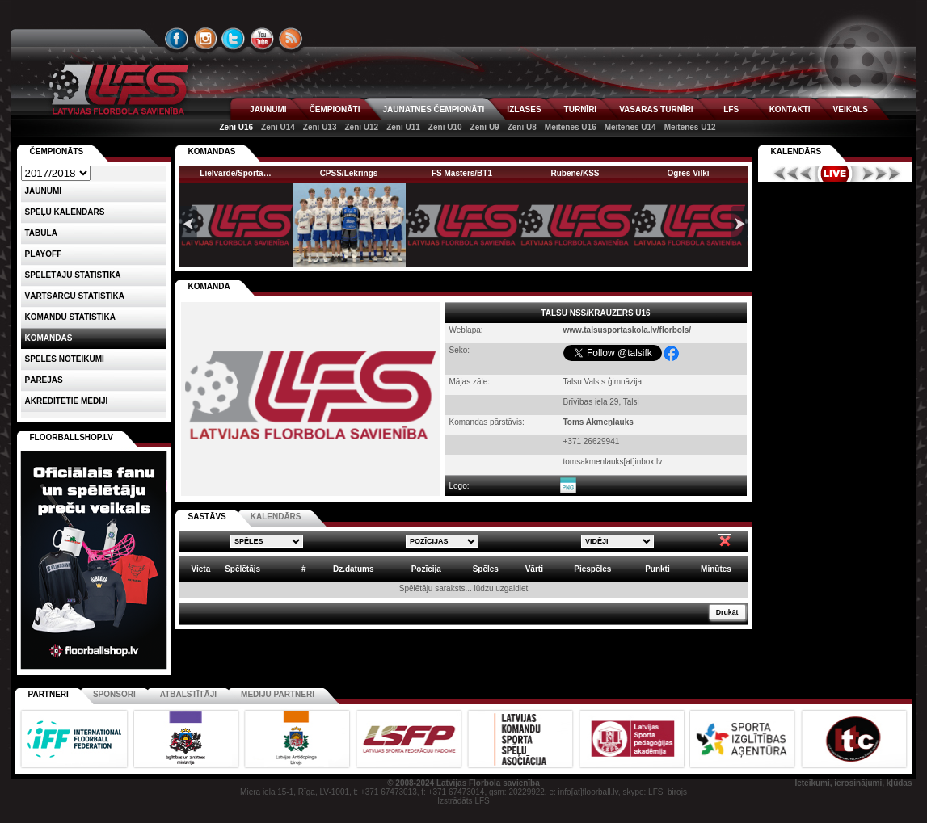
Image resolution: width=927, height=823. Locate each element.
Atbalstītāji (188, 694)
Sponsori (114, 694)
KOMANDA (209, 286)
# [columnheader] (303, 569)
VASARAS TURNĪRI (656, 109)
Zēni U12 (361, 127)
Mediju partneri (277, 694)
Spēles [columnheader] (486, 569)
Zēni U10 (445, 127)
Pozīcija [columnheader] (426, 569)
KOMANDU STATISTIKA (70, 317)
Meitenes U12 (690, 127)
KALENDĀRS (276, 516)
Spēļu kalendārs (65, 212)
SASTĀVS (207, 516)
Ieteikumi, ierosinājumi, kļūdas (853, 783)
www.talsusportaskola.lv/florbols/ (627, 329)
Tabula (41, 233)
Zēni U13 (320, 127)
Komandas (49, 338)
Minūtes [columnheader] (716, 569)
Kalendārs (796, 151)
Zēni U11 (403, 127)
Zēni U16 (236, 127)
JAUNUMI (268, 109)
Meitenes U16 (570, 127)
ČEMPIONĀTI (335, 109)
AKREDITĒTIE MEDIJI (66, 401)
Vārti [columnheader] (534, 569)
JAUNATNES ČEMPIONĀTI (433, 109)
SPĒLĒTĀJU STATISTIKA (73, 275)
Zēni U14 (278, 127)
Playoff (43, 254)
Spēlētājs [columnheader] (242, 569)
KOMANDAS (212, 151)
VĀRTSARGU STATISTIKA (75, 296)
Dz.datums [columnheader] (353, 569)
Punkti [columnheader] (657, 569)
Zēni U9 (484, 127)
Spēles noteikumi (64, 359)
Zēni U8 (522, 127)
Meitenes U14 (630, 127)
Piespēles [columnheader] (592, 569)
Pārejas (44, 380)
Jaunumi (43, 191)
